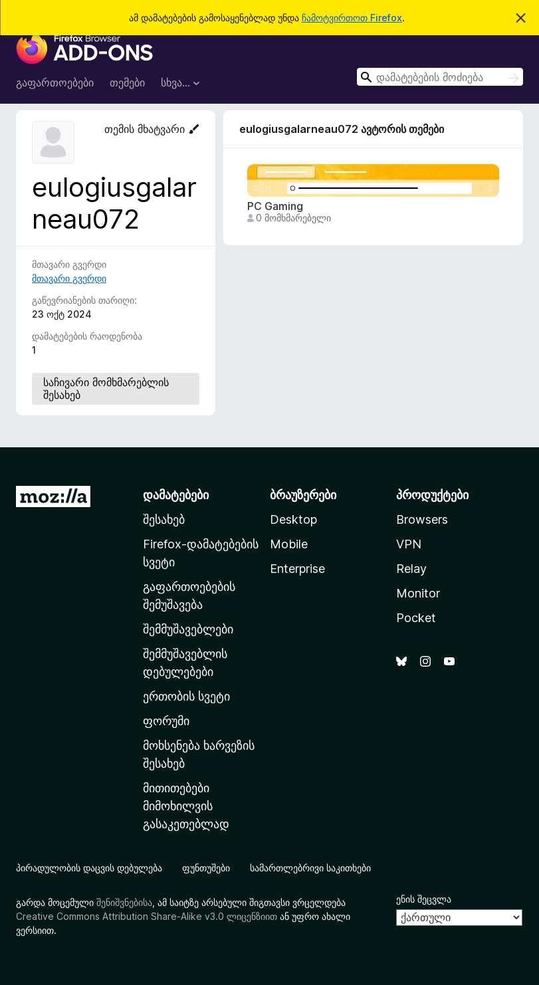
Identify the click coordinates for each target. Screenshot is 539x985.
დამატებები (176, 495)
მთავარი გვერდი (69, 278)
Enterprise (297, 569)
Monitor (418, 593)
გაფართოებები (55, 82)
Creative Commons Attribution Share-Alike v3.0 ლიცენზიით (146, 916)
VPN (408, 544)
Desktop (293, 519)
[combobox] (440, 77)
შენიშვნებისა (124, 902)
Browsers (422, 519)
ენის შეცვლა (423, 899)
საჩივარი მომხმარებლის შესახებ (106, 388)
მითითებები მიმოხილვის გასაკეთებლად (186, 806)
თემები (127, 82)
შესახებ (164, 519)
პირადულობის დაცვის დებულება (89, 867)
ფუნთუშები (206, 867)
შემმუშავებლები (188, 629)
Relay (411, 569)
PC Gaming (275, 206)
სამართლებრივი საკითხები (310, 867)
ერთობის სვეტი (186, 696)
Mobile (289, 544)
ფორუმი (166, 721)
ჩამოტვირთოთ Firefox (352, 17)
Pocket (416, 618)
